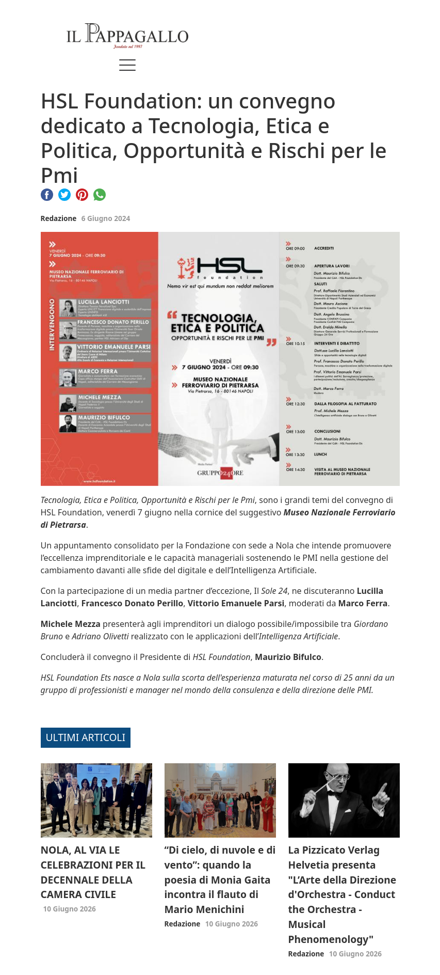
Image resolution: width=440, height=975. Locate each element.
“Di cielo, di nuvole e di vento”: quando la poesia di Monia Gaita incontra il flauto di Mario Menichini (220, 879)
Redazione (59, 218)
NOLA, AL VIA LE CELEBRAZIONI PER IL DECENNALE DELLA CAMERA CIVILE (93, 872)
